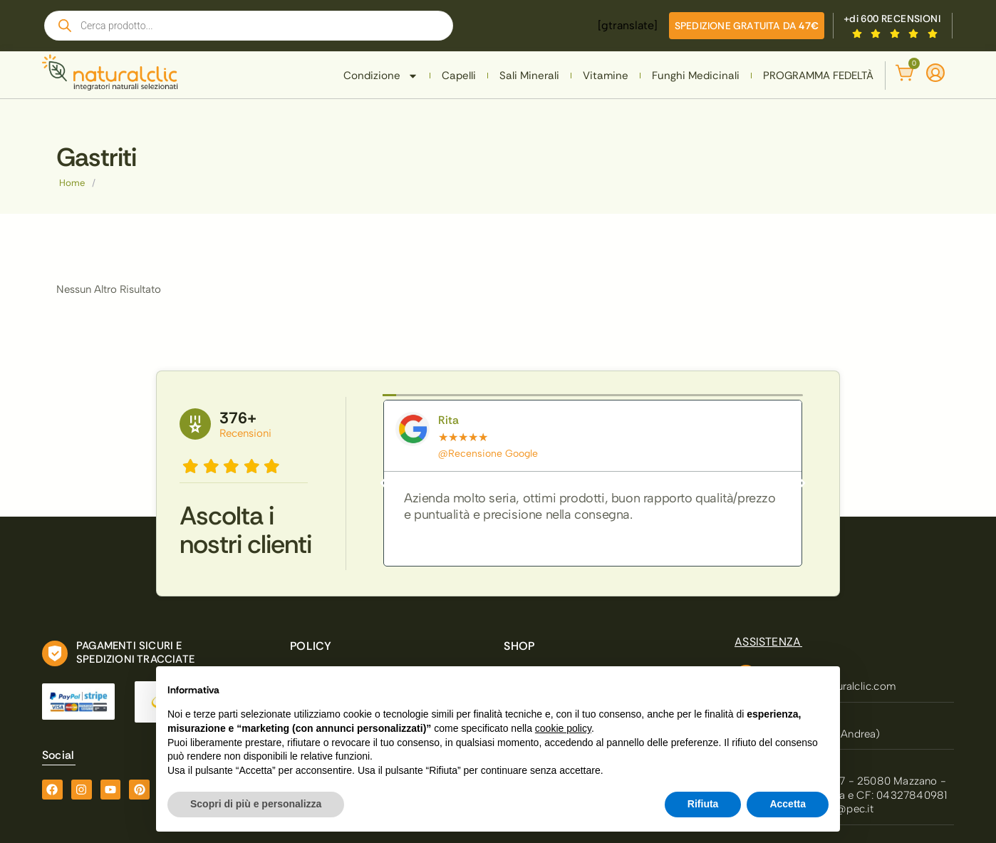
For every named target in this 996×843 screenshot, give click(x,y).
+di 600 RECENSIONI (892, 18)
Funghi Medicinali (696, 75)
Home (72, 183)
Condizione (380, 75)
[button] (383, 483)
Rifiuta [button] (703, 804)
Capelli (459, 75)
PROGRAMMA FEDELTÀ (818, 75)
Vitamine (605, 75)
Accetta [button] (787, 804)
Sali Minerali (529, 75)
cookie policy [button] (563, 728)
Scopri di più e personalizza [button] (255, 804)
